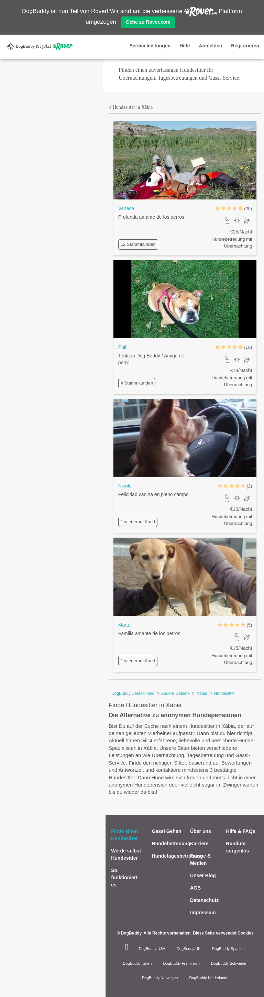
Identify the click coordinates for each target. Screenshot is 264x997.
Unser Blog (203, 875)
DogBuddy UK (189, 949)
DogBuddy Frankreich (181, 963)
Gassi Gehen (167, 831)
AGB (195, 888)
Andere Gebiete (175, 693)
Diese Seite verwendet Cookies (223, 933)
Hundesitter (224, 693)
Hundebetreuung (171, 843)
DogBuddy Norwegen (160, 978)
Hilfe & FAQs (240, 831)
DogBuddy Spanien (228, 949)
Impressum (203, 912)
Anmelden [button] (210, 45)
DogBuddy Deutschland (132, 693)
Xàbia (202, 693)
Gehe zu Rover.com (148, 22)
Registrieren (245, 45)
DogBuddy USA (152, 949)
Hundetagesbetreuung (177, 856)
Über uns (200, 831)
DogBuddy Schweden (229, 963)
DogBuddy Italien (137, 963)
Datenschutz (204, 900)
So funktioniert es (124, 877)
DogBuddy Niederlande (209, 978)
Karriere (199, 843)
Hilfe (184, 45)
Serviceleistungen (149, 45)
